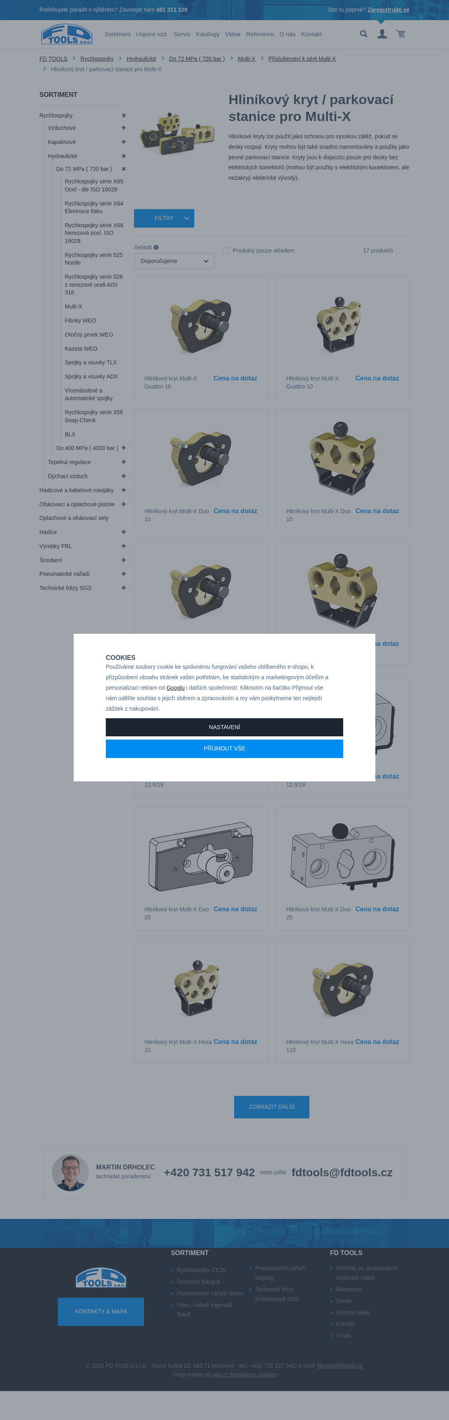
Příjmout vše (224, 765)
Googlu (176, 704)
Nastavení (224, 743)
